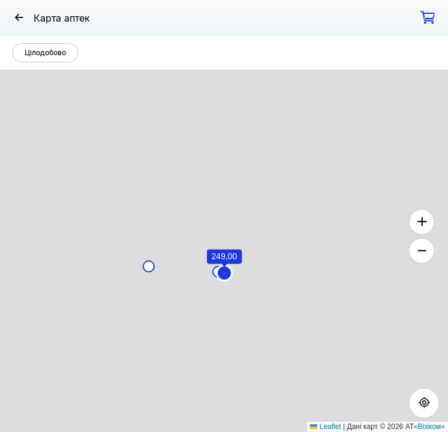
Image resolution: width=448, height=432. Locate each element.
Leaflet (325, 426)
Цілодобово (45, 52)
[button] (224, 273)
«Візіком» (430, 426)
